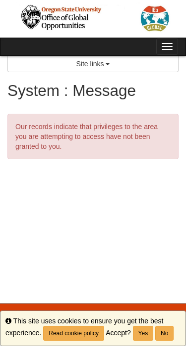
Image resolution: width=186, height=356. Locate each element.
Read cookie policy (74, 333)
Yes (143, 333)
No (164, 333)
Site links (93, 64)
